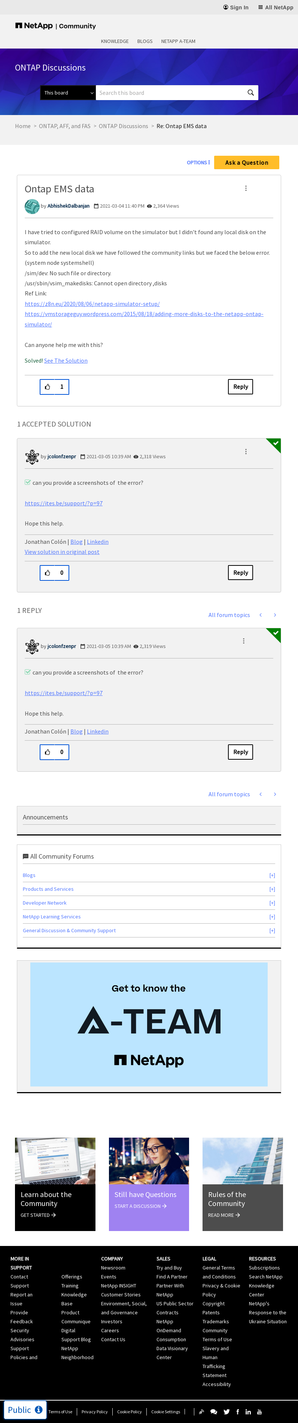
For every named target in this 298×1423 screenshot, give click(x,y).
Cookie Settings (165, 1411)
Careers (110, 1330)
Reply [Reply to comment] (240, 572)
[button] (246, 188)
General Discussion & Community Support (69, 930)
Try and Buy (169, 1267)
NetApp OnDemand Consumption (171, 1330)
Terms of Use (60, 1411)
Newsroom (113, 1267)
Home (23, 126)
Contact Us (113, 1339)
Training (70, 1285)
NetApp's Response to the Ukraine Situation (268, 1312)
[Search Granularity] (68, 92)
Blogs (145, 41)
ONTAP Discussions (123, 126)
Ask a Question (246, 162)
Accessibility (217, 1384)
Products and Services (48, 889)
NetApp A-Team (178, 41)
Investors (111, 1321)
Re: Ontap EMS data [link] (181, 126)
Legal (209, 1258)
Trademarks (216, 1321)
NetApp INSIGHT (118, 1285)
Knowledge (115, 41)
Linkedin (98, 541)
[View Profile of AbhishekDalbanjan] (68, 205)
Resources (262, 1258)
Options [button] (197, 162)
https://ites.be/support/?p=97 (64, 503)
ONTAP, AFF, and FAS (65, 126)
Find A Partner (172, 1276)
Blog (76, 541)
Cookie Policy (129, 1411)
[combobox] (177, 92)
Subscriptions (264, 1267)
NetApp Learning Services (52, 916)
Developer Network (45, 902)
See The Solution (66, 360)
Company (112, 1258)
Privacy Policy (95, 1411)
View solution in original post (62, 551)
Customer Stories (121, 1294)
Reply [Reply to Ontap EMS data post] (240, 386)
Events (108, 1276)
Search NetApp (266, 1276)
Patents (211, 1312)
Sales (163, 1258)
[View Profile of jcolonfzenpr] (62, 456)
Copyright (214, 1303)
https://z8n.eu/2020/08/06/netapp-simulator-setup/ (92, 303)
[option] (149, 1024)
